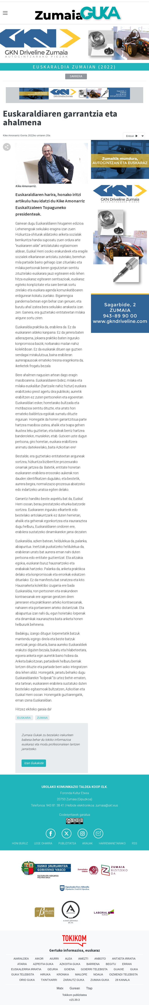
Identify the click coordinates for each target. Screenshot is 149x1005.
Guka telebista (22, 974)
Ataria (22, 964)
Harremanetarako (112, 843)
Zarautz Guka (73, 979)
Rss (134, 843)
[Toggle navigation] (5, 13)
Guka (134, 969)
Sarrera (76, 76)
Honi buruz (20, 843)
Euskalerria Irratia (26, 969)
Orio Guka (27, 979)
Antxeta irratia (123, 958)
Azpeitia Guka (43, 964)
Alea (68, 958)
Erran (127, 964)
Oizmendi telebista (123, 974)
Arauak (87, 843)
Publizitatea (67, 843)
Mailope (81, 974)
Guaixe (119, 969)
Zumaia (42, 717)
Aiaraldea (21, 958)
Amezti (83, 958)
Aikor (39, 958)
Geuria (53, 969)
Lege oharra (43, 843)
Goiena (69, 969)
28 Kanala (122, 979)
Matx (60, 988)
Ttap (89, 988)
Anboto (100, 958)
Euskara (23, 717)
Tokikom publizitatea (74, 994)
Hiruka (45, 974)
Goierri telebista (94, 969)
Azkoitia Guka (70, 964)
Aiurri (54, 958)
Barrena (93, 964)
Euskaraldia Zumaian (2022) (74, 67)
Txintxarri (49, 979)
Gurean (75, 988)
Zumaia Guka (99, 979)
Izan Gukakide (33, 763)
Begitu (111, 964)
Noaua (98, 974)
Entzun (132, 135)
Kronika (63, 974)
